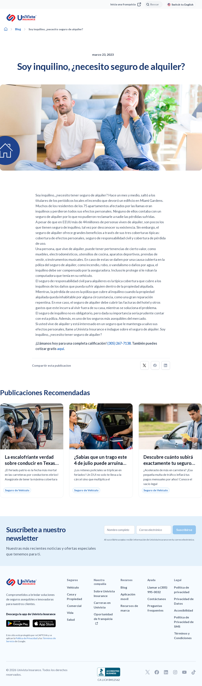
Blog (18, 29)
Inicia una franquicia (125, 4)
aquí (60, 349)
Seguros (72, 580)
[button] (144, 365)
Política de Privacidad (26, 638)
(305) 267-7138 (119, 343)
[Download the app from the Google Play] (18, 623)
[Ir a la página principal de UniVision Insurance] (21, 18)
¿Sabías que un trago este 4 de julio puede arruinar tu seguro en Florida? (100, 463)
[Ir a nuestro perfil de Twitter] (147, 672)
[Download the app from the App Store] (44, 623)
